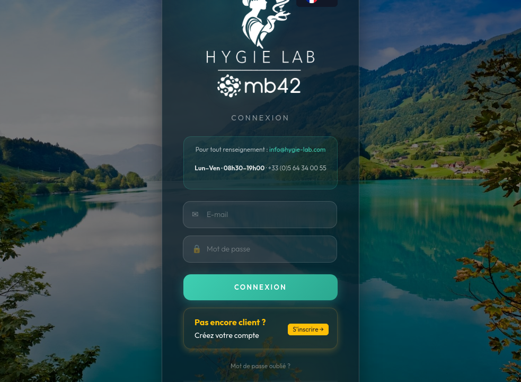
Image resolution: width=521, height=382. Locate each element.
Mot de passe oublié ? (260, 366)
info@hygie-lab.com (297, 149)
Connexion (260, 287)
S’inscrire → (308, 329)
